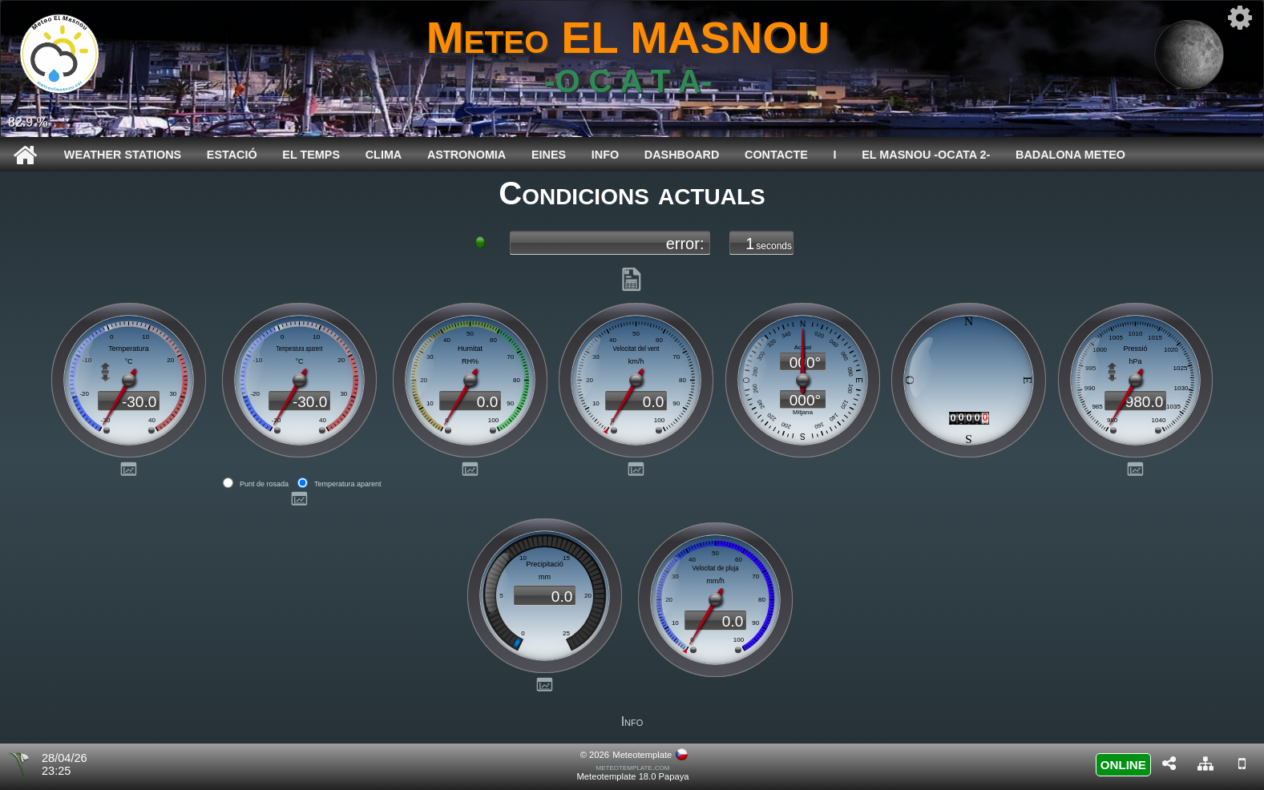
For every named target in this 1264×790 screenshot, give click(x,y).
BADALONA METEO (1070, 154)
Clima (383, 154)
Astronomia (466, 154)
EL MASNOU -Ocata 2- (926, 154)
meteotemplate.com (633, 767)
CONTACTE (776, 154)
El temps (311, 154)
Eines (548, 154)
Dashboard (682, 154)
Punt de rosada (264, 484)
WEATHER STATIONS (122, 154)
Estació (232, 154)
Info (605, 154)
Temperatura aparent (348, 484)
